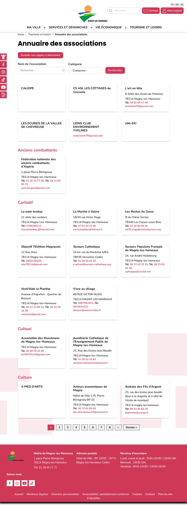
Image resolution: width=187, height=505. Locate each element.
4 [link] (76, 430)
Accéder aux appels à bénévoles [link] (40, 58)
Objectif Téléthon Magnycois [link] (41, 249)
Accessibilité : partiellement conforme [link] (105, 497)
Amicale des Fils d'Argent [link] (143, 389)
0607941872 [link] (85, 305)
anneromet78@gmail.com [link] (88, 138)
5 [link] (84, 430)
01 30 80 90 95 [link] (139, 228)
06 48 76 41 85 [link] (35, 353)
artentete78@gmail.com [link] (139, 109)
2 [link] (59, 430)
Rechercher (115, 73)
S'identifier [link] (93, 501)
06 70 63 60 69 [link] (87, 411)
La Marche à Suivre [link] (86, 215)
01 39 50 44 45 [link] (87, 263)
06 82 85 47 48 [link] (139, 105)
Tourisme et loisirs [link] (146, 27)
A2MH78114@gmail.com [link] (35, 357)
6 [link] (93, 430)
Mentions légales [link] (37, 497)
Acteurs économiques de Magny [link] (90, 391)
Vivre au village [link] (84, 292)
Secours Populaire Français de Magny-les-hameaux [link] (143, 251)
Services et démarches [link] (68, 27)
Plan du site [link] (165, 497)
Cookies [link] (137, 497)
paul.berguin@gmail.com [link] (35, 190)
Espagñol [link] (182, 4)
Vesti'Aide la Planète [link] (35, 292)
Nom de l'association (32, 67)
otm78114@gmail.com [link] (34, 267)
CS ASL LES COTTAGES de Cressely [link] (92, 93)
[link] (3, 56)
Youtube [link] (3, 87)
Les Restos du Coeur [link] (139, 215)
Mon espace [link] (174, 10)
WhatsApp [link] (3, 94)
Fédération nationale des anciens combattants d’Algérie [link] (38, 165)
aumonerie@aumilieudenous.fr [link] (90, 366)
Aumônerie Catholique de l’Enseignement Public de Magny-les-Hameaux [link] (90, 344)
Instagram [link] (3, 72)
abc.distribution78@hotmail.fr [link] (90, 415)
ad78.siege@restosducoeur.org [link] (143, 232)
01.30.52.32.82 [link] (87, 362)
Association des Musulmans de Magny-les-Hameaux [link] (40, 342)
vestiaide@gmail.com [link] (33, 317)
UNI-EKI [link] (130, 126)
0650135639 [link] (33, 263)
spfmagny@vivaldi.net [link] (138, 274)
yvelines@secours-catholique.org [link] (92, 267)
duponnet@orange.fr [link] (137, 415)
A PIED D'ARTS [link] (32, 389)
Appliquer (111, 11)
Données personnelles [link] (65, 497)
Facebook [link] (3, 64)
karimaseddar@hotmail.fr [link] (88, 232)
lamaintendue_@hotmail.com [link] (37, 232)
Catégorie (75, 67)
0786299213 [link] (33, 228)
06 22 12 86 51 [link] (35, 310)
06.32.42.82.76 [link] (139, 411)
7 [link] (101, 430)
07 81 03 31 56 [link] (87, 228)
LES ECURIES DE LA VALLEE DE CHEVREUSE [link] (41, 128)
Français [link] (172, 4)
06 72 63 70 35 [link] (139, 267)
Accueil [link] (18, 497)
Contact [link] (153, 10)
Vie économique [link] (109, 27)
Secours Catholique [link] (86, 249)
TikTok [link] (3, 79)
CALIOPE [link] (27, 91)
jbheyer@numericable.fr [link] (87, 313)
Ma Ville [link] (34, 27)
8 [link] (110, 430)
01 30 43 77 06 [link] (35, 183)
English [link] (177, 4)
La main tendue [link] (32, 215)
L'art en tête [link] (133, 91)
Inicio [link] (21, 37)
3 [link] (68, 430)
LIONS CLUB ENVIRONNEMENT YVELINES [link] (86, 129)
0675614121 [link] (80, 309)
